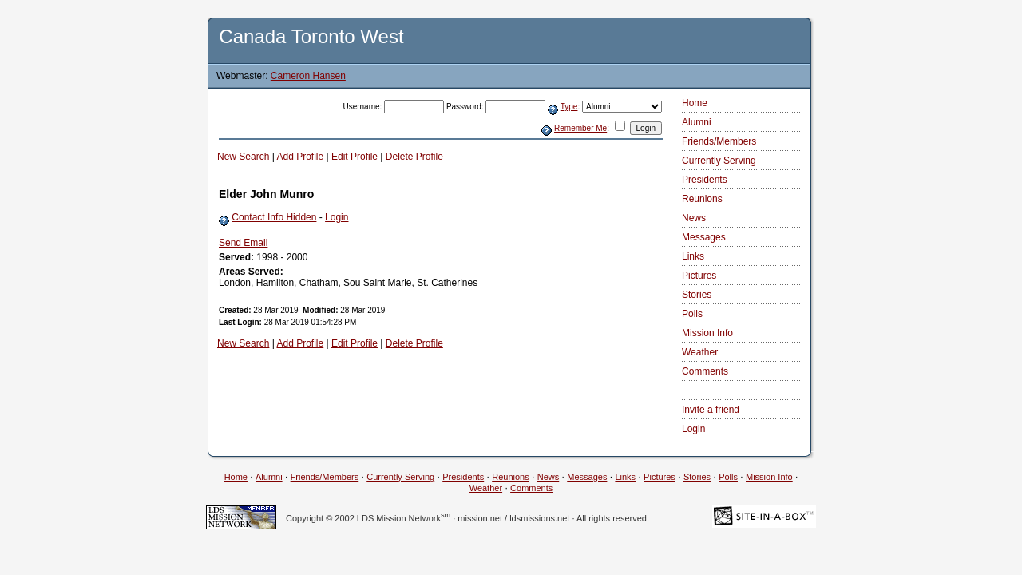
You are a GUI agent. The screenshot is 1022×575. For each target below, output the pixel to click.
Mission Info (707, 333)
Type (569, 106)
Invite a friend (710, 409)
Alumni (696, 122)
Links (693, 256)
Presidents (704, 179)
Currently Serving (719, 160)
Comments (705, 371)
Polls (692, 313)
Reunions (702, 198)
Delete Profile (414, 156)
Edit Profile (354, 156)
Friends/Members (719, 141)
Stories (696, 294)
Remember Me (580, 128)
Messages (704, 237)
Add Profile (300, 156)
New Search (243, 156)
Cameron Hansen (308, 75)
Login (336, 217)
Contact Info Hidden (274, 217)
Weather (700, 352)
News (694, 218)
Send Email (243, 242)
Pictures (699, 275)
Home (694, 103)
